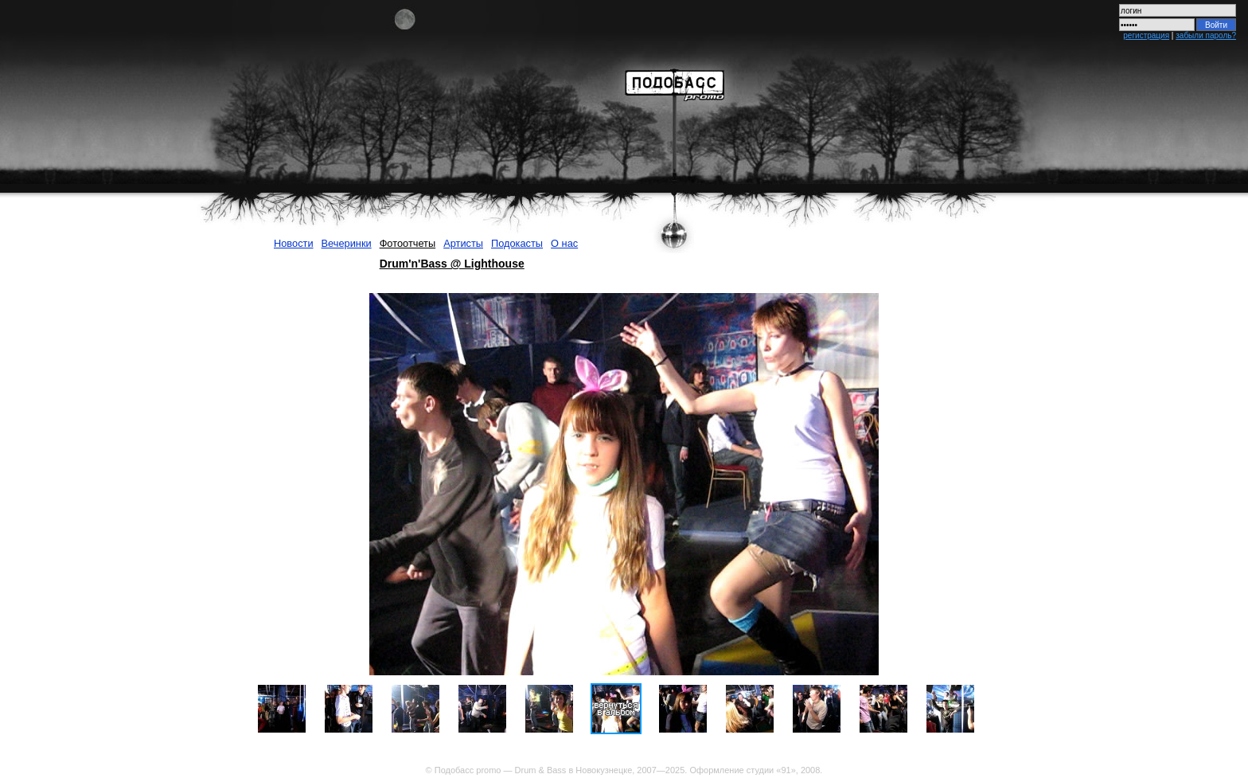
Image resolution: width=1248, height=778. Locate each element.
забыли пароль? (1206, 35)
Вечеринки (347, 243)
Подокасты (517, 243)
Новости (294, 243)
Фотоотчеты (408, 243)
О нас (564, 243)
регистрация (1146, 35)
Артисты (463, 243)
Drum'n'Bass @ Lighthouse (452, 263)
